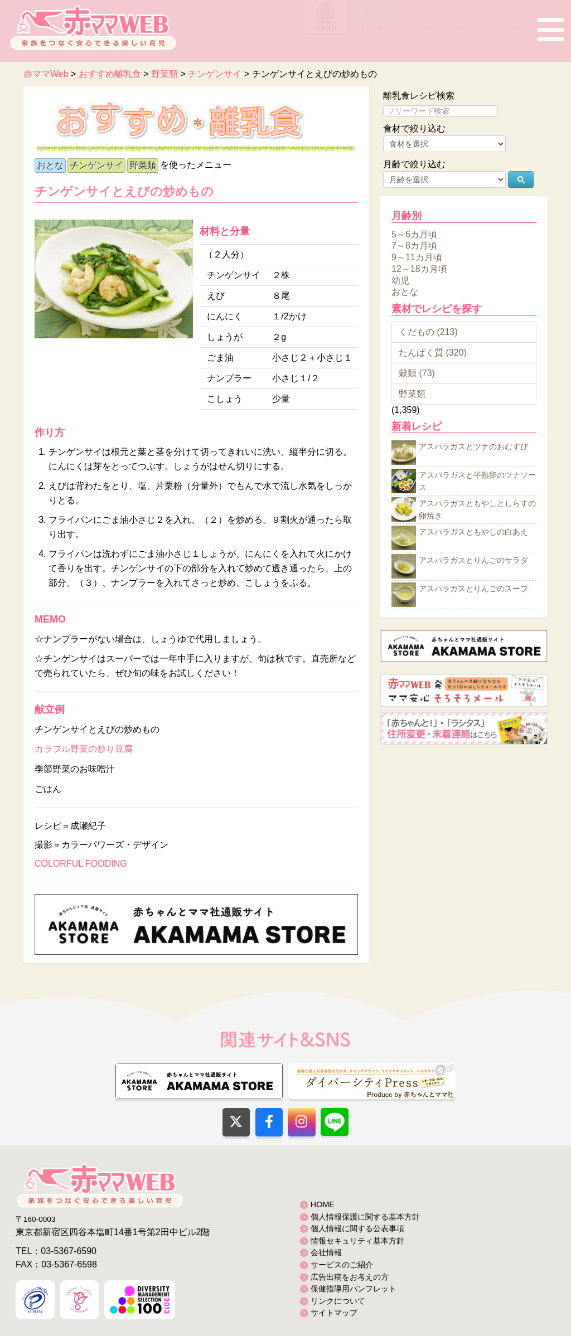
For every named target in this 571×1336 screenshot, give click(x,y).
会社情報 (326, 1252)
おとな (50, 165)
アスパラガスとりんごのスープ (473, 589)
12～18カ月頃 (419, 269)
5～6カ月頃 (414, 234)
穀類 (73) (417, 373)
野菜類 (142, 165)
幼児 (400, 280)
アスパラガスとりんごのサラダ (473, 560)
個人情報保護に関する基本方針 (365, 1216)
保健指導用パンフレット (353, 1288)
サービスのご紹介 (342, 1264)
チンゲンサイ (96, 165)
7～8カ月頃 (414, 245)
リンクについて (338, 1300)
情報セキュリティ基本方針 (357, 1240)
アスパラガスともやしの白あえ (473, 532)
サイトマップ (334, 1312)
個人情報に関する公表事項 (357, 1228)
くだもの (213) (428, 332)
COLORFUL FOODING (81, 863)
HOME (323, 1204)
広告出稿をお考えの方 (350, 1276)
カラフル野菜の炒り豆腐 (84, 749)
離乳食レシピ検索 (418, 95)
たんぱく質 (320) (433, 352)
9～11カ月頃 (416, 257)
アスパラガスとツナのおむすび (473, 447)
